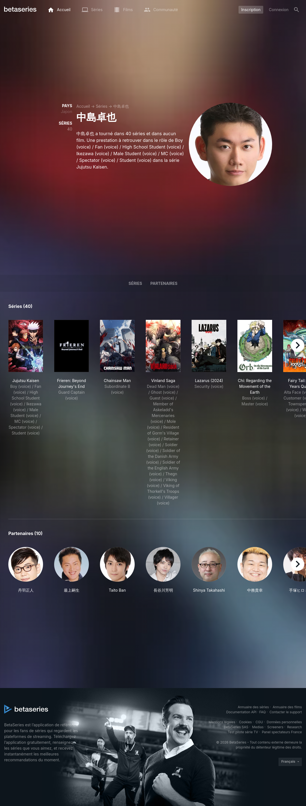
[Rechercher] (296, 10)
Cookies (245, 722)
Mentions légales (222, 722)
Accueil (83, 106)
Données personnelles (284, 722)
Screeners (275, 727)
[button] (25, 570)
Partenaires (164, 283)
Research (294, 727)
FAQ (262, 712)
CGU (259, 722)
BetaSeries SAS (236, 727)
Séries (101, 106)
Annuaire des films (287, 707)
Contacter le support (285, 712)
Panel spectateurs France (282, 732)
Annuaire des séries (253, 707)
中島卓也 (121, 106)
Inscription (250, 9)
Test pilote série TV (243, 732)
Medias (258, 727)
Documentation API (241, 712)
